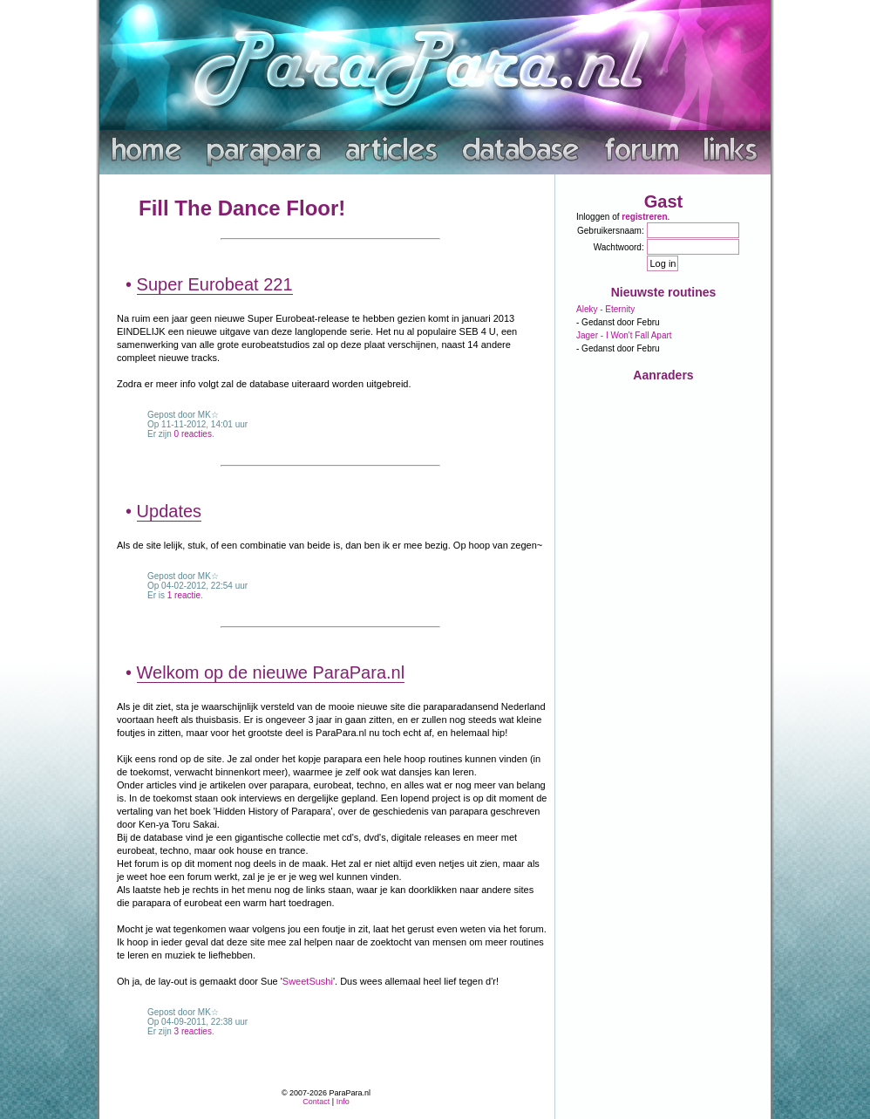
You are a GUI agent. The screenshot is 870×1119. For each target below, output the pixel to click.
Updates (169, 511)
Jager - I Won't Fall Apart (624, 335)
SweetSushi (307, 981)
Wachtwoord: (619, 247)
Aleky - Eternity (605, 309)
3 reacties (193, 1031)
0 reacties (193, 434)
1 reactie (184, 595)
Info (343, 1101)
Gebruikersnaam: (610, 230)
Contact (316, 1101)
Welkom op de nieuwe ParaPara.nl (271, 672)
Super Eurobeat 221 (215, 284)
